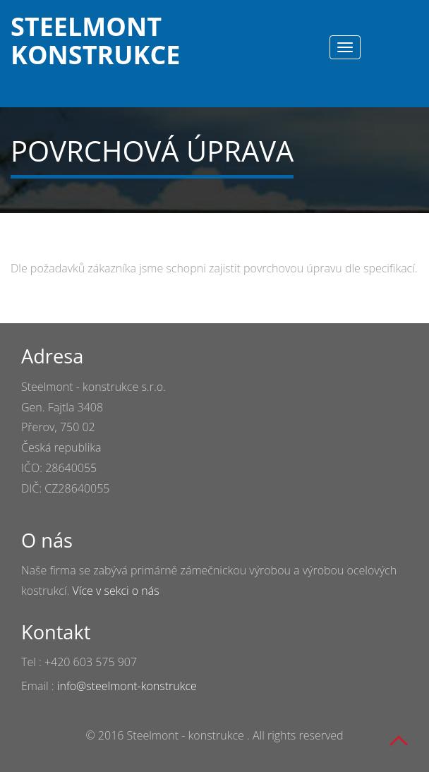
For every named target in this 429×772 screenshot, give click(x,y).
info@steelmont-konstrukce (127, 686)
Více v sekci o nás (116, 590)
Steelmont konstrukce (70, 38)
